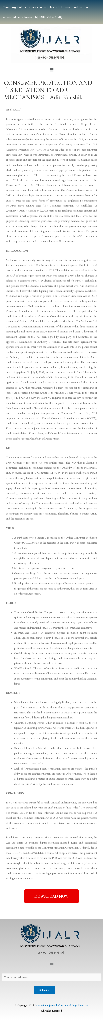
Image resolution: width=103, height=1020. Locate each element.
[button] (51, 70)
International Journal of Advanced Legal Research (61, 1005)
